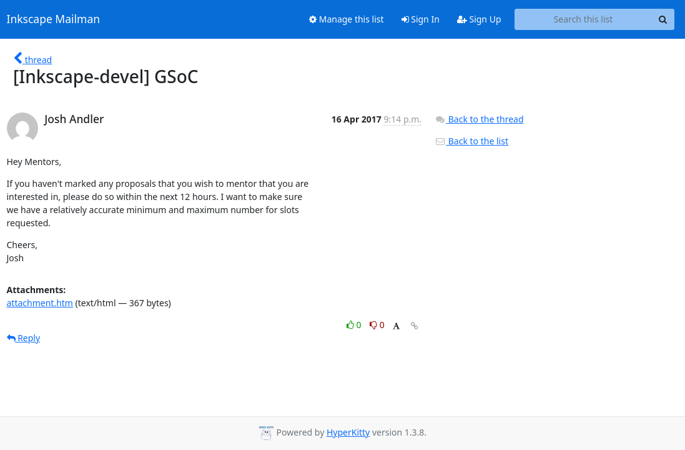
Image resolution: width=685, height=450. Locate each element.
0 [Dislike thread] (377, 325)
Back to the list (471, 141)
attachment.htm (40, 303)
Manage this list (346, 19)
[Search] (663, 19)
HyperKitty (348, 432)
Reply (24, 338)
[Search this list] (584, 19)
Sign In (421, 19)
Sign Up (479, 19)
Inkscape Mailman (54, 19)
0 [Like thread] (355, 325)
